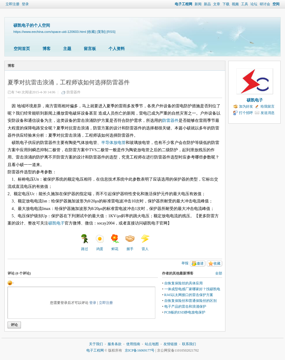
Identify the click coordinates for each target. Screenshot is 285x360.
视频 (235, 4)
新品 (207, 4)
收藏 (216, 263)
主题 (67, 49)
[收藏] (91, 31)
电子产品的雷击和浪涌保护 (185, 306)
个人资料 (116, 49)
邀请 (200, 263)
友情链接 (170, 344)
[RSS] (110, 31)
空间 (275, 4)
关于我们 (96, 344)
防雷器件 (74, 92)
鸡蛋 (99, 242)
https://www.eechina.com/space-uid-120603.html (49, 31)
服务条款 (115, 344)
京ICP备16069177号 (140, 350)
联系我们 (189, 344)
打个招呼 (246, 113)
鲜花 (115, 242)
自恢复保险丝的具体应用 (183, 283)
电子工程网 (183, 4)
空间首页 (22, 49)
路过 (84, 242)
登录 (25, 4)
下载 (225, 4)
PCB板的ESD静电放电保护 (184, 312)
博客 (46, 49)
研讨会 (265, 4)
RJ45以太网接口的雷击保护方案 (188, 295)
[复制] (101, 31)
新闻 (198, 4)
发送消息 (268, 113)
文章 (216, 4)
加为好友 (246, 106)
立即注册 (12, 4)
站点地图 (152, 344)
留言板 (90, 49)
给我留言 (268, 106)
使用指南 (133, 344)
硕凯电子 (255, 100)
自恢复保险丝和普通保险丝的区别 (190, 301)
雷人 (145, 242)
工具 (244, 4)
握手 (130, 242)
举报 (184, 263)
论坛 (253, 4)
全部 (218, 273)
